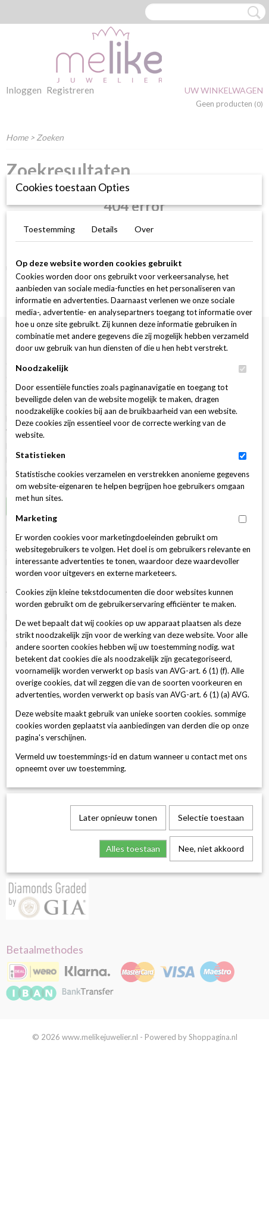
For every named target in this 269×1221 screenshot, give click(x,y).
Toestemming (49, 372)
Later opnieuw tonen (118, 961)
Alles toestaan (133, 992)
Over (144, 372)
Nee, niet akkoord (211, 992)
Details (105, 372)
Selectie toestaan (211, 961)
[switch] (242, 512)
